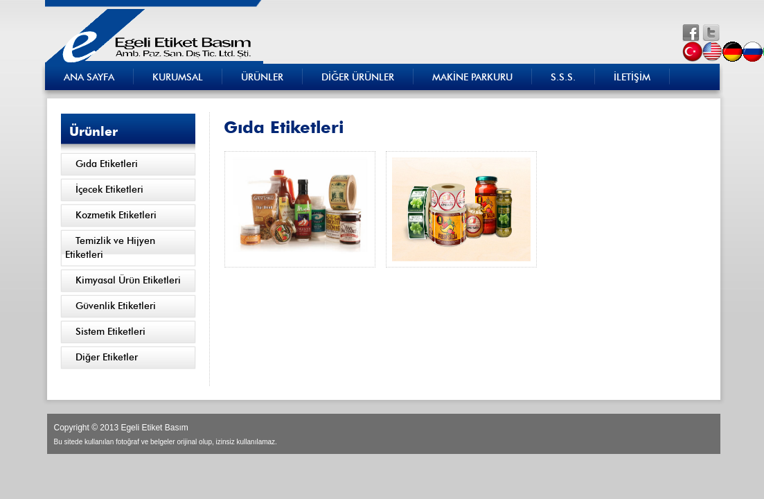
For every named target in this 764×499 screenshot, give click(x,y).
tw (711, 33)
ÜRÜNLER (262, 77)
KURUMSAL (177, 77)
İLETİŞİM (632, 77)
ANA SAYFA (89, 77)
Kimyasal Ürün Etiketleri (128, 281)
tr (693, 52)
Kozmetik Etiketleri (116, 215)
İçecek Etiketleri (109, 190)
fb (691, 33)
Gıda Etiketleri (106, 164)
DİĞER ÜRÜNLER (357, 77)
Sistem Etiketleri (110, 332)
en (713, 52)
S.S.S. (563, 77)
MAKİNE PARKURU (472, 77)
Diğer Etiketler (106, 357)
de (733, 52)
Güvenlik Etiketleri (115, 306)
